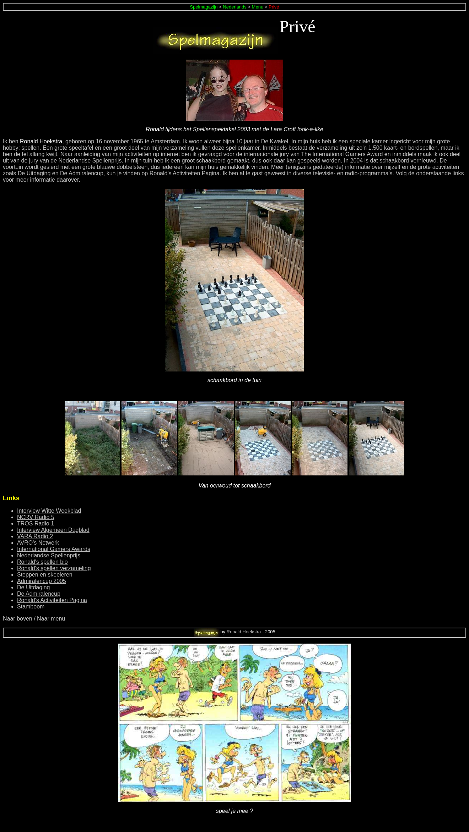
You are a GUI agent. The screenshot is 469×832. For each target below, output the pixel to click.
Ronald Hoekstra (244, 631)
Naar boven (17, 619)
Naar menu (51, 619)
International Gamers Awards (53, 549)
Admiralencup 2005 (41, 581)
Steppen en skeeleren (44, 575)
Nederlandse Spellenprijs (48, 555)
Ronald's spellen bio (42, 562)
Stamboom (30, 607)
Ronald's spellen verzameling (54, 568)
